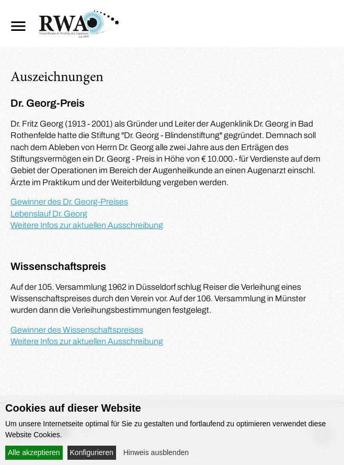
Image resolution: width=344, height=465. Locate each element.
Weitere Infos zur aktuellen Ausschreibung (86, 225)
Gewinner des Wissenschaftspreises (76, 329)
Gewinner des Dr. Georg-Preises (69, 201)
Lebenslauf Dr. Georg (48, 213)
